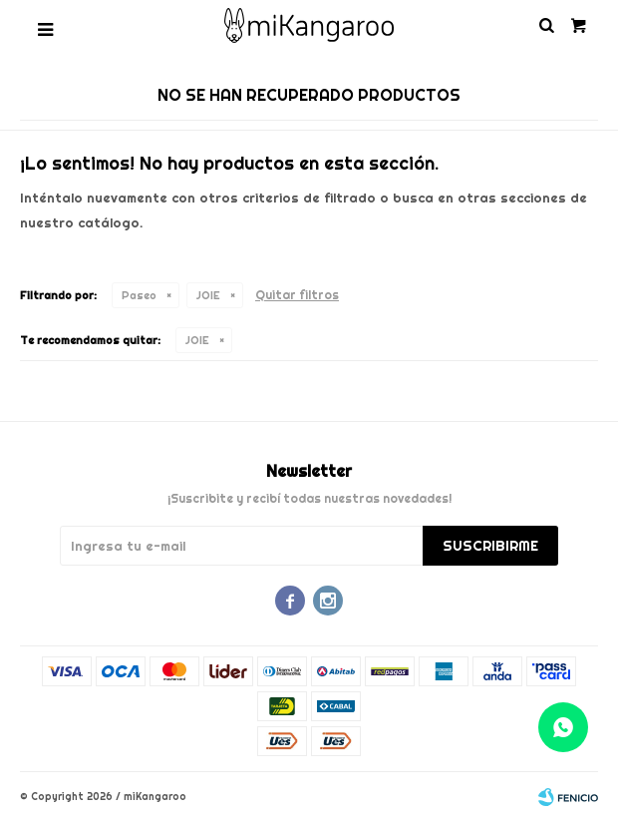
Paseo (139, 295)
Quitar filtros (297, 294)
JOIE (208, 295)
